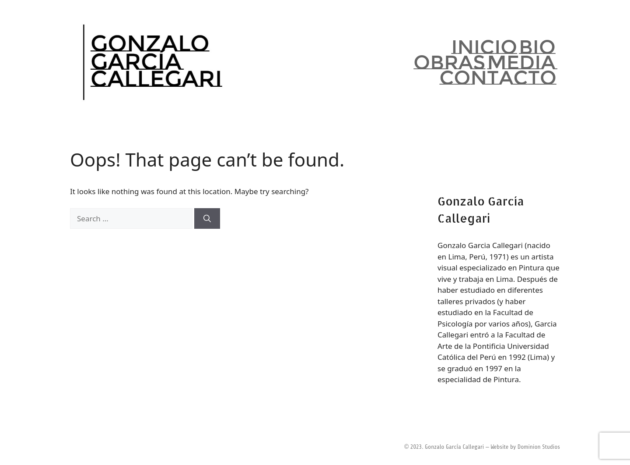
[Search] (207, 218)
